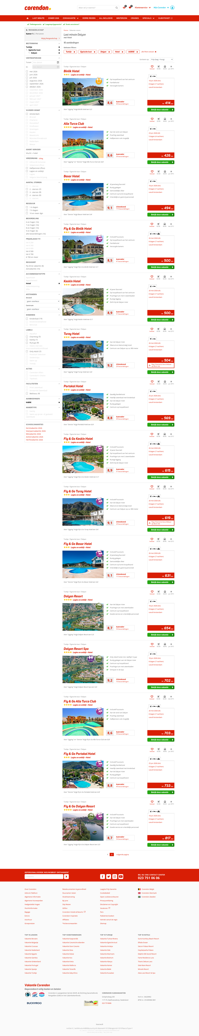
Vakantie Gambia (31, 958)
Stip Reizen (66, 904)
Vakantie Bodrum (106, 958)
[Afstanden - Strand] (43, 301)
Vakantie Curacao (31, 946)
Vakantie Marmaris (107, 954)
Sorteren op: (144, 59)
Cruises (135, 18)
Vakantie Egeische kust (108, 942)
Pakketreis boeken (107, 916)
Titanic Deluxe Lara (145, 961)
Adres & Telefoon (31, 893)
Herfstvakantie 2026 (34, 440)
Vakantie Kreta (67, 961)
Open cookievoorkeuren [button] (109, 897)
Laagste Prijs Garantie (108, 889)
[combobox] (98, 7)
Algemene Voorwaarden (34, 900)
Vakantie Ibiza (67, 950)
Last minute (38, 18)
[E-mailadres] (44, 876)
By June (65, 900)
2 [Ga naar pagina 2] (111, 854)
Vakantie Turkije (31, 973)
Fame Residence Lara (146, 958)
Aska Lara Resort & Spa (146, 973)
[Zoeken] (116, 7)
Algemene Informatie (32, 897)
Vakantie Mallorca (69, 965)
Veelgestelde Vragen (32, 904)
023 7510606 (106, 1003)
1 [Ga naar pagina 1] (107, 854)
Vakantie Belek (105, 969)
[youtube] (120, 877)
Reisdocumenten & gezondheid (74, 889)
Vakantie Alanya (106, 961)
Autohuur (28, 919)
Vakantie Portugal (31, 965)
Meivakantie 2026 (33, 434)
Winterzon (121, 18)
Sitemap (103, 923)
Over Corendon (30, 889)
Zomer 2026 (53, 18)
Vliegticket (164, 18)
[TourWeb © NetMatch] (99, 1024)
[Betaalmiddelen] (34, 1003)
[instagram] (114, 877)
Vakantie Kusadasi (107, 973)
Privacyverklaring (106, 900)
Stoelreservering (68, 897)
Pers (101, 912)
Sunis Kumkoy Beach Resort (148, 939)
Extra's (27, 916)
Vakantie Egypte (31, 954)
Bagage (27, 912)
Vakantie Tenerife (69, 969)
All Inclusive (106, 18)
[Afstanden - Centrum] (43, 309)
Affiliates (65, 919)
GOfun (64, 908)
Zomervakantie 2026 (34, 437)
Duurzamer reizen (69, 893)
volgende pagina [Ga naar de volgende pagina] (122, 854)
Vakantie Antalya (106, 946)
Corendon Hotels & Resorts (72, 912)
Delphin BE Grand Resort (147, 954)
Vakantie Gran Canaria (70, 946)
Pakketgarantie (35, 24)
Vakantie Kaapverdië (70, 939)
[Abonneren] (66, 876)
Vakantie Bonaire (31, 939)
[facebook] (102, 877)
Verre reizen (88, 18)
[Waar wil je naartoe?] (98, 7)
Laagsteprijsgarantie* (53, 24)
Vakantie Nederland (32, 950)
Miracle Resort (143, 969)
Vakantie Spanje (31, 969)
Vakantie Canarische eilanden (73, 942)
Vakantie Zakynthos (69, 973)
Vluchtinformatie (31, 908)
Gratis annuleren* (72, 24)
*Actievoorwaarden (69, 923)
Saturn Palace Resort (146, 946)
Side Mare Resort (144, 965)
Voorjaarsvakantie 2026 (36, 431)
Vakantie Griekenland (33, 961)
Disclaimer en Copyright (109, 904)
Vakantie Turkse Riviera (109, 939)
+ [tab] (153, 76)
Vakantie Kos (67, 958)
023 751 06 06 (149, 878)
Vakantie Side (105, 950)
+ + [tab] (155, 233)
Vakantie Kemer (106, 965)
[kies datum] (46, 62)
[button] (43, 43)
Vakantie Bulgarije (31, 942)
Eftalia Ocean (143, 942)
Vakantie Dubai (68, 954)
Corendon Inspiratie (70, 916)
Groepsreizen (30, 923)
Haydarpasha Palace (145, 950)
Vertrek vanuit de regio (108, 919)
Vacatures (104, 908)
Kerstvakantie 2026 (34, 428)
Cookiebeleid (105, 893)
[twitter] (108, 877)
